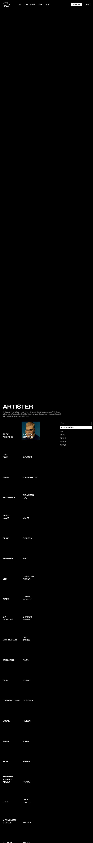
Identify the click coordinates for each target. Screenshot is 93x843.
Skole (32, 4)
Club (26, 4)
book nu (76, 4)
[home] (10, 4)
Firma (40, 4)
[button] (88, 4)
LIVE (19, 4)
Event (47, 4)
